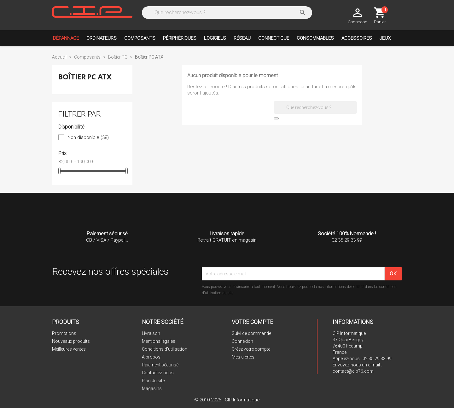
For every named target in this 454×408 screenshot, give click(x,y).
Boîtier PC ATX (85, 77)
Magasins (152, 388)
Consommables (315, 38)
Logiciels (215, 38)
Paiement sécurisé (160, 364)
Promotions (64, 333)
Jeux (385, 38)
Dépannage (66, 38)
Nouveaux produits (71, 341)
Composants (139, 38)
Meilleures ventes (69, 349)
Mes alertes (243, 356)
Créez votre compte (251, 349)
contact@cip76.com (353, 371)
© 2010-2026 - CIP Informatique (227, 400)
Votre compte (252, 322)
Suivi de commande (251, 333)
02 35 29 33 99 (377, 358)
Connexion (242, 341)
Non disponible (88, 137)
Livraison (151, 333)
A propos (151, 356)
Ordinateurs (101, 38)
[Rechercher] (226, 12)
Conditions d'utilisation (164, 349)
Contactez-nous (158, 372)
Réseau (242, 38)
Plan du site (153, 380)
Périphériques (179, 38)
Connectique (273, 38)
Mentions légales (158, 341)
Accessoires (356, 38)
